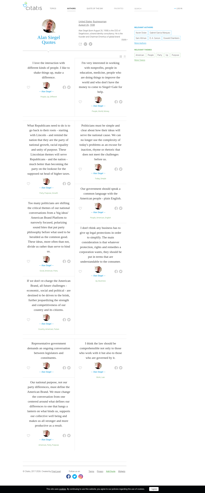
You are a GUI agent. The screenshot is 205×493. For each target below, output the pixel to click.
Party (41, 193)
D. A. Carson (155, 38)
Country (41, 329)
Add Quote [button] (110, 471)
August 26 (84, 25)
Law (103, 377)
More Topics (139, 60)
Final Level (56, 471)
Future (56, 329)
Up (48, 97)
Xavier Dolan (141, 33)
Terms (91, 471)
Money (106, 111)
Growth (55, 193)
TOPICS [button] (53, 8)
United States (85, 21)
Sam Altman (141, 38)
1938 (92, 25)
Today (97, 178)
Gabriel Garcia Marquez (160, 33)
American (49, 271)
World (100, 111)
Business (102, 281)
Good (42, 271)
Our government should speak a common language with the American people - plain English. (100, 193)
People (43, 97)
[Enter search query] (146, 8)
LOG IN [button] (179, 8)
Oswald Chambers (171, 38)
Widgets (121, 471)
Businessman (99, 21)
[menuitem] (120, 56)
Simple (103, 178)
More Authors (140, 43)
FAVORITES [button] (118, 8)
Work (98, 377)
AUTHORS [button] (71, 8)
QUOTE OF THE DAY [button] (95, 8)
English (108, 218)
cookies (62, 489)
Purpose (47, 193)
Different (53, 97)
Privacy (100, 471)
